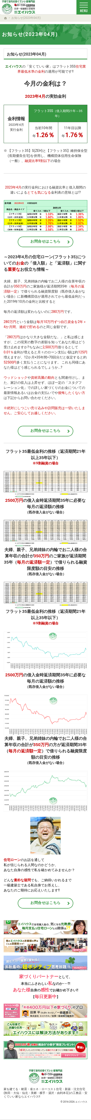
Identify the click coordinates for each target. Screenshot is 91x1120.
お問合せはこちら (45, 241)
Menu (83, 7)
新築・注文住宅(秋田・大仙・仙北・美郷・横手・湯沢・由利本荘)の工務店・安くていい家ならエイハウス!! (45, 1092)
